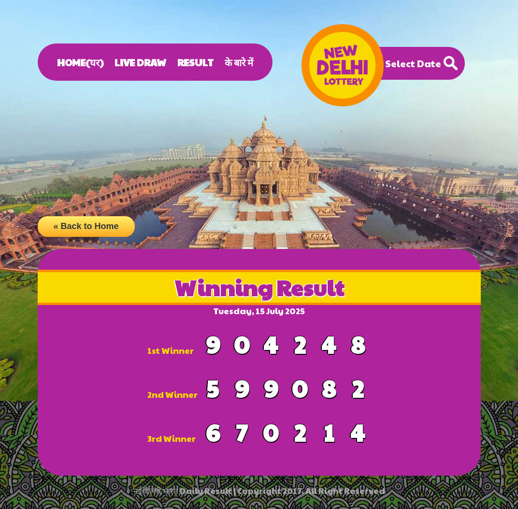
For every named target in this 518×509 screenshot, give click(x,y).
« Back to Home (86, 226)
